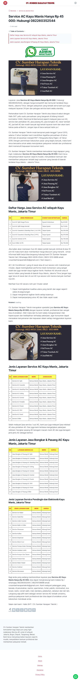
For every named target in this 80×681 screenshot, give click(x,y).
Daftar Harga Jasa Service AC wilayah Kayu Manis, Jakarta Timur (33, 35)
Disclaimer (40, 670)
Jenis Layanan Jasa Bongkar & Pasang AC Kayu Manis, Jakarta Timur (34, 42)
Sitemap (40, 665)
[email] (34, 610)
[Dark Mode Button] (75, 3)
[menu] (5, 3)
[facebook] (14, 610)
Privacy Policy (40, 674)
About (40, 661)
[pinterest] (30, 610)
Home (40, 656)
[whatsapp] (22, 610)
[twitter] (18, 610)
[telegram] (26, 610)
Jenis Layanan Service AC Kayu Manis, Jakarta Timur (29, 38)
